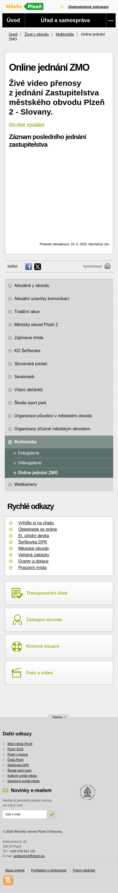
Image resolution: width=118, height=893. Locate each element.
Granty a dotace (33, 561)
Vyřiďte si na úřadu (36, 523)
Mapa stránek (15, 870)
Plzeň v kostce (17, 754)
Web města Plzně (19, 744)
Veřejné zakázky (33, 555)
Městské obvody (33, 548)
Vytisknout (92, 266)
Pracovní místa (32, 567)
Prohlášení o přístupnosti (48, 870)
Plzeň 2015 (15, 749)
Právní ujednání (84, 870)
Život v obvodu (36, 34)
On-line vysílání (26, 124)
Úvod (13, 34)
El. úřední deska (33, 535)
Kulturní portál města (22, 776)
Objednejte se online (37, 529)
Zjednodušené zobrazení (88, 7)
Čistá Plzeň (15, 760)
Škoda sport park (19, 770)
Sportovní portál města (23, 781)
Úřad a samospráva (65, 20)
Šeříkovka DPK (32, 542)
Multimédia (65, 34)
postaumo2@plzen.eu (29, 856)
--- (110, 20)
